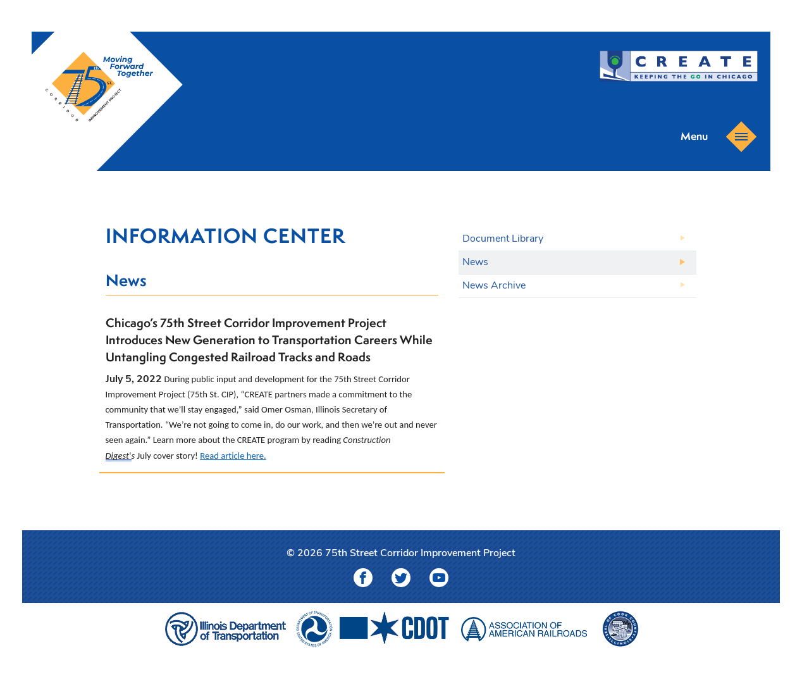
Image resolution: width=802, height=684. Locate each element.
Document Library (502, 239)
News (475, 263)
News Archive (494, 286)
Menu (714, 135)
